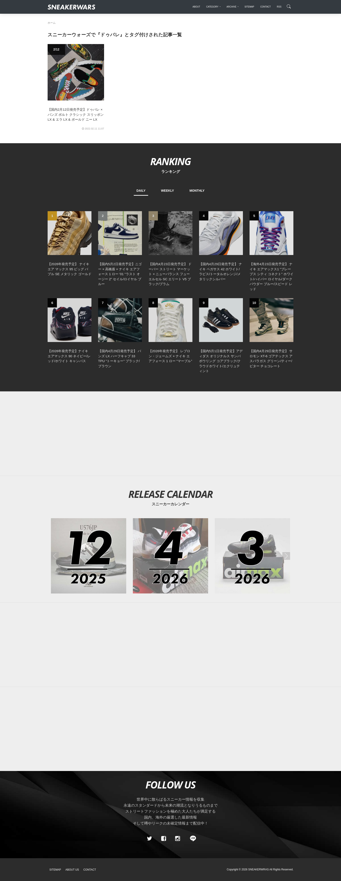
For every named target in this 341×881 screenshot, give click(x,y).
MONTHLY (197, 190)
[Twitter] (149, 838)
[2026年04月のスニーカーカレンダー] (170, 555)
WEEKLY (167, 190)
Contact (89, 869)
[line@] (191, 838)
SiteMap (55, 869)
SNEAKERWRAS (258, 869)
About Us (72, 869)
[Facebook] (163, 838)
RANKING (170, 161)
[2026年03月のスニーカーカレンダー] (252, 555)
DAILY (140, 190)
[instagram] (177, 838)
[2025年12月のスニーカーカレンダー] (88, 555)
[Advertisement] (170, 434)
